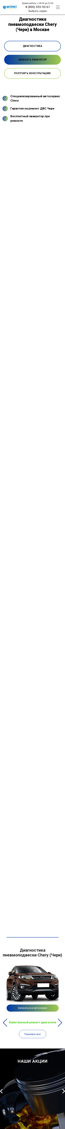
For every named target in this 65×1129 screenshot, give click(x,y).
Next (59, 1022)
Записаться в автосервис (32, 1008)
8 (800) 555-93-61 (37, 7)
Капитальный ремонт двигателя (32, 1022)
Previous (5, 1022)
